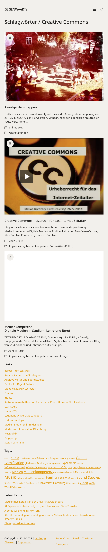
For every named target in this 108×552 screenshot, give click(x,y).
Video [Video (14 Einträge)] (84, 483)
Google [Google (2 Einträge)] (33, 463)
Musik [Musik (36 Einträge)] (10, 477)
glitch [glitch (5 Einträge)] (28, 463)
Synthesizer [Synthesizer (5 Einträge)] (32, 483)
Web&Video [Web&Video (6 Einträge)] (11, 487)
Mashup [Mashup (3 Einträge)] (7, 472)
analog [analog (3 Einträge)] (7, 458)
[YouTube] (87, 538)
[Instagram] (62, 544)
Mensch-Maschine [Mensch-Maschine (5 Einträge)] (75, 472)
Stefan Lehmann (14, 442)
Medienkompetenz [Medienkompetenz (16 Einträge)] (38, 471)
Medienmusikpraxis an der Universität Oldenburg (33, 501)
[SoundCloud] (63, 538)
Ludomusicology (14, 420)
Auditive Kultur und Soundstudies (24, 379)
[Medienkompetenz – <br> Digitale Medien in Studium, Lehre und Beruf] (54, 286)
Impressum (24, 542)
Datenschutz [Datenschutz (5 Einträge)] (43, 458)
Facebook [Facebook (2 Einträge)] (71, 458)
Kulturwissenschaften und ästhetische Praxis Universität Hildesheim (44, 402)
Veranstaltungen (18, 132)
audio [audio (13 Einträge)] (15, 458)
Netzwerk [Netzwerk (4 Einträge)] (21, 478)
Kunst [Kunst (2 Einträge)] (50, 468)
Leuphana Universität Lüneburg (23, 415)
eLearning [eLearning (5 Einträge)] (62, 458)
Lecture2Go (11, 411)
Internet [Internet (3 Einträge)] (43, 467)
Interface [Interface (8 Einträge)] (34, 467)
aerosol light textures (17, 370)
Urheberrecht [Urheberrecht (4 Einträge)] (72, 483)
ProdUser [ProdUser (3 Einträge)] (30, 478)
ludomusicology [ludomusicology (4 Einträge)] (93, 467)
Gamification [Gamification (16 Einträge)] (14, 462)
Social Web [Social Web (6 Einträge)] (64, 477)
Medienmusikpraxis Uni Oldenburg (25, 429)
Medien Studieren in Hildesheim (23, 424)
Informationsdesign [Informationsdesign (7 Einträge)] (16, 467)
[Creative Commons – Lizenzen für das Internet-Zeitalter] (54, 176)
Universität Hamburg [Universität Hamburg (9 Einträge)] (52, 483)
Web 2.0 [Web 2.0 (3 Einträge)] (21, 487)
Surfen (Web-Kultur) (61, 246)
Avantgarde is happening (23, 107)
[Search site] (102, 9)
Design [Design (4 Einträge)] (53, 458)
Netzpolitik (10, 433)
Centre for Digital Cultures (19, 384)
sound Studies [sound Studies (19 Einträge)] (88, 477)
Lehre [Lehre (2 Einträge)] (70, 468)
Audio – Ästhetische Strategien (22, 375)
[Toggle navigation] (94, 9)
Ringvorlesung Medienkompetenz (28, 246)
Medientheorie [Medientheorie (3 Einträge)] (59, 472)
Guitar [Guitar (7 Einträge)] (40, 463)
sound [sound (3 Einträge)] (73, 478)
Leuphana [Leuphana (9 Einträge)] (79, 467)
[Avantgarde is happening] (54, 66)
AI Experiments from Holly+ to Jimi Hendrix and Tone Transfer (40, 506)
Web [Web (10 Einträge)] (92, 483)
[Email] (76, 538)
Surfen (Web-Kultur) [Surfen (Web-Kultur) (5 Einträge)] (14, 483)
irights (8, 397)
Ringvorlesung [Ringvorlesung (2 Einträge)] (40, 478)
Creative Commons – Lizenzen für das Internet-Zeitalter (45, 220)
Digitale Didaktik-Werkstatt (20, 388)
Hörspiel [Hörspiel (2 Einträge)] (80, 463)
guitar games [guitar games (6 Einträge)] (52, 463)
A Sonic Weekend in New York (22, 510)
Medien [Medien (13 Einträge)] (17, 472)
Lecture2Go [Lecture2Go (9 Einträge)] (59, 467)
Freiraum (9, 393)
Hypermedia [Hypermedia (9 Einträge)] (68, 463)
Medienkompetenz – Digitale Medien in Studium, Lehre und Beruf (37, 328)
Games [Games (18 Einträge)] (81, 457)
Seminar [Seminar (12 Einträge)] (52, 477)
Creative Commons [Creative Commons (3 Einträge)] (28, 458)
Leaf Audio (10, 406)
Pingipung (10, 438)
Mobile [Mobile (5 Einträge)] (89, 472)
